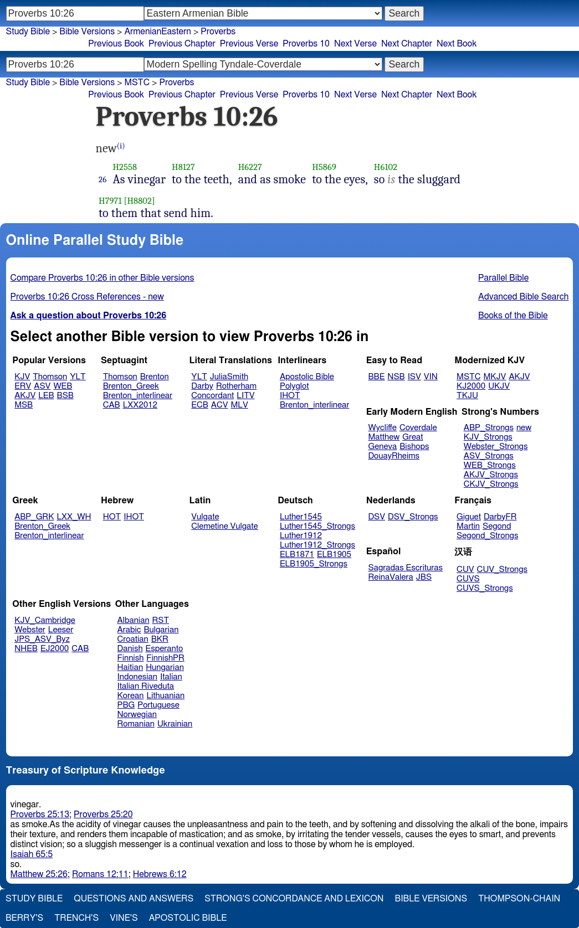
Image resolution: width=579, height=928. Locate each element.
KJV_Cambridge (44, 620)
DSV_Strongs (413, 517)
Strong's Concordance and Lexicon (293, 898)
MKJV (494, 377)
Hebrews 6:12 (160, 874)
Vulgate (205, 517)
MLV (239, 405)
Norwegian (137, 714)
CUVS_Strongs (485, 588)
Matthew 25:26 (39, 874)
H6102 (385, 167)
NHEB (26, 649)
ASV (42, 386)
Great (412, 437)
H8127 (183, 167)
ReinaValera (390, 577)
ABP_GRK (34, 517)
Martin (468, 526)
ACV (219, 405)
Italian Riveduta (145, 686)
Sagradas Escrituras (405, 568)
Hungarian (165, 667)
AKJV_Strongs (491, 475)
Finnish (130, 658)
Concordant (212, 395)
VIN (431, 377)
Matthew (384, 437)
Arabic (129, 630)
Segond (497, 526)
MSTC (468, 377)
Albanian (133, 620)
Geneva (382, 446)
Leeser (60, 630)
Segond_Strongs (487, 536)
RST (161, 620)
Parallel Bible (503, 278)
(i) (121, 146)
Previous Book (116, 43)
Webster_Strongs (496, 446)
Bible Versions (87, 31)
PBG (126, 705)
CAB (111, 405)
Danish (130, 649)
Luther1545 (301, 517)
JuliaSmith (229, 377)
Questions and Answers (133, 898)
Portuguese (158, 705)
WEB (62, 386)
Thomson (50, 377)
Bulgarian (161, 630)
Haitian (130, 667)
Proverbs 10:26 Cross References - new (87, 296)
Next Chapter (406, 43)
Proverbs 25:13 (40, 814)
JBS (424, 577)
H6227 (250, 167)
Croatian (132, 639)
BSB (65, 395)
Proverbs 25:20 (103, 814)
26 (102, 179)
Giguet (469, 517)
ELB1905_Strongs (313, 564)
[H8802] (139, 200)
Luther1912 (301, 536)
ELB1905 (334, 554)
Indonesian (137, 677)
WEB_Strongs (490, 465)
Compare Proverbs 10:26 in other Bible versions (102, 278)
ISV (414, 377)
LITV (245, 395)
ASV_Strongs (489, 456)
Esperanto (164, 649)
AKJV (24, 395)
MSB (23, 405)
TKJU (467, 395)
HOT (112, 517)
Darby (202, 386)
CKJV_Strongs (491, 484)
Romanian (136, 724)
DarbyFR (500, 517)
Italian (171, 677)
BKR (159, 639)
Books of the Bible (513, 315)
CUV (465, 569)
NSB (395, 377)
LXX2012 (140, 405)
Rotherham (236, 386)
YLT (77, 377)
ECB (199, 405)
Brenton (154, 377)
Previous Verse (249, 43)
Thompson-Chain (519, 898)
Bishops (414, 446)
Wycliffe (382, 428)
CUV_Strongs (502, 569)
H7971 (110, 200)
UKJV (499, 386)
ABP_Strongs (489, 428)
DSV (377, 517)
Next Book (456, 43)
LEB (46, 395)
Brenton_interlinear (137, 395)
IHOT (290, 395)
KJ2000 (471, 386)
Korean (130, 696)
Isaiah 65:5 (32, 854)
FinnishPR (165, 658)
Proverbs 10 (306, 43)
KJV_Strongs (488, 437)
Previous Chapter (182, 43)
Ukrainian (174, 724)
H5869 (324, 167)
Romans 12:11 (100, 874)
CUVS (468, 579)
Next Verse (355, 43)
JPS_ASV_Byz (42, 639)
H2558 (124, 167)
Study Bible (28, 31)
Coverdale (418, 428)
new (523, 428)
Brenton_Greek (131, 386)
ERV (22, 386)
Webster (29, 630)
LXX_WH (74, 517)
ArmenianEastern (157, 31)
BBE (376, 377)
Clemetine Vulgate (224, 526)
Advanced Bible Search (523, 296)
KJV (22, 377)
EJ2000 (54, 649)
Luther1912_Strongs (317, 545)
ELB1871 (297, 554)
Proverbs (218, 31)
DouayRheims (394, 456)
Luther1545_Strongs (317, 526)
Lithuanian (165, 696)
